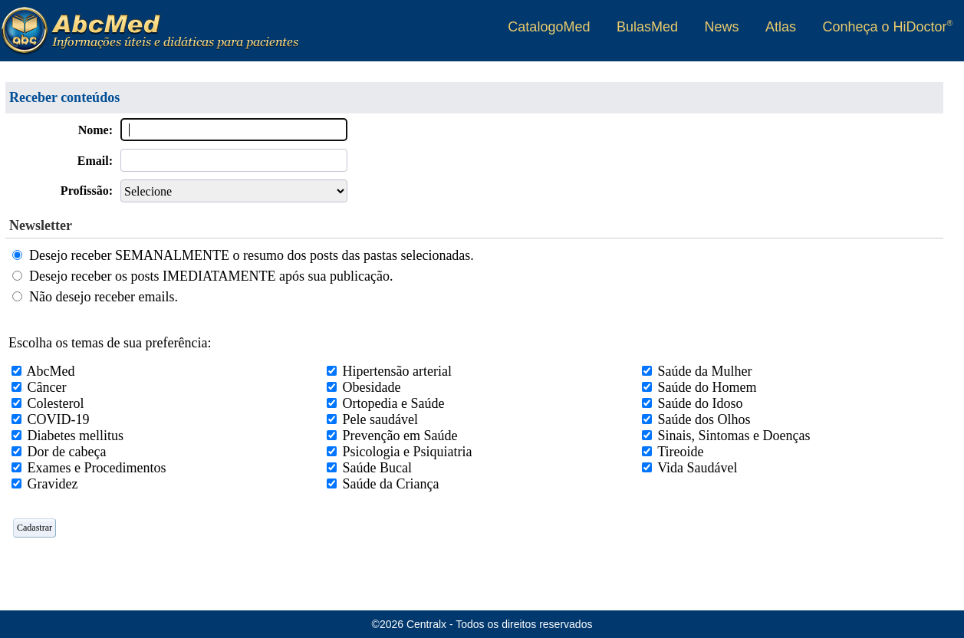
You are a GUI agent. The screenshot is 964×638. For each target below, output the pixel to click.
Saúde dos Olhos (704, 419)
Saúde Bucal (377, 467)
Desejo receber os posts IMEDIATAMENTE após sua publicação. (211, 276)
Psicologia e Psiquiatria (407, 451)
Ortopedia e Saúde (394, 403)
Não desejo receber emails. (103, 296)
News (721, 27)
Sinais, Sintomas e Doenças (734, 435)
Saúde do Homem (707, 387)
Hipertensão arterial (397, 371)
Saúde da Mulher (705, 371)
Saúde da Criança (391, 484)
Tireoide (680, 451)
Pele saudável (380, 419)
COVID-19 (59, 419)
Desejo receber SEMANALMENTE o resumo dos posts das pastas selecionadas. (251, 255)
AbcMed (51, 371)
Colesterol (56, 403)
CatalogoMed (549, 27)
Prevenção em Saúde (400, 435)
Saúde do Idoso (700, 403)
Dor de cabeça (67, 451)
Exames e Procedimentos (97, 467)
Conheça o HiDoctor (887, 27)
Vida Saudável (697, 467)
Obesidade (372, 387)
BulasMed (647, 27)
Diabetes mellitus (75, 435)
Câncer (47, 387)
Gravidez (53, 484)
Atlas (780, 27)
